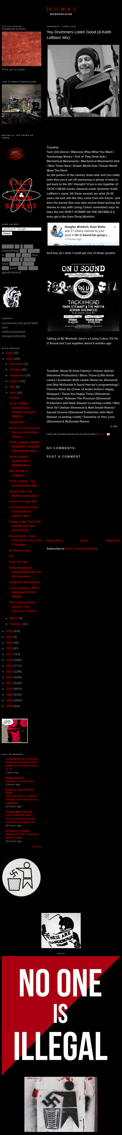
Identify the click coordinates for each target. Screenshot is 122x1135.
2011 (9, 688)
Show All (36, 846)
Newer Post (54, 540)
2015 (9, 665)
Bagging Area (15, 777)
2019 (9, 642)
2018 (9, 648)
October (16, 369)
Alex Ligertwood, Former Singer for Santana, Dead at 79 (22, 765)
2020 (9, 636)
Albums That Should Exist (20, 791)
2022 (9, 358)
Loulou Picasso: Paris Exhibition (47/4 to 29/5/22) (24, 592)
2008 (9, 706)
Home (84, 540)
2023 (9, 353)
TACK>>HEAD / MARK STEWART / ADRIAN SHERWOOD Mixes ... (25, 447)
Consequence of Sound (22, 758)
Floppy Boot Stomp (19, 811)
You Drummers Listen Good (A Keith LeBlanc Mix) (79, 35)
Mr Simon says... (20, 550)
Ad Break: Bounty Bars (24, 582)
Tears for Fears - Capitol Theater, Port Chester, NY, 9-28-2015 (22, 799)
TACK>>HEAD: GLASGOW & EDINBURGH (19, 461)
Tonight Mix (17, 422)
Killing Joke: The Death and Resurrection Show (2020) (25, 526)
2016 (9, 660)
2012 (9, 683)
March (14, 618)
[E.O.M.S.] (61, 9)
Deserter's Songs (17, 830)
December (17, 363)
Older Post (113, 540)
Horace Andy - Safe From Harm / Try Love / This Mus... (25, 540)
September (17, 375)
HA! (11, 556)
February (16, 624)
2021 (9, 631)
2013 (9, 677)
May (13, 386)
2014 (9, 671)
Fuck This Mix (18, 562)
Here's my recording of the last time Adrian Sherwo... (24, 432)
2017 (9, 654)
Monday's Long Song (19, 781)
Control (14, 397)
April (13, 392)
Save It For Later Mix (23, 501)
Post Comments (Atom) (82, 548)
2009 (9, 700)
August (15, 381)
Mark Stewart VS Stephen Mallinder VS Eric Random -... (25, 572)
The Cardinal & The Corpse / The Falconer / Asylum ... (24, 607)
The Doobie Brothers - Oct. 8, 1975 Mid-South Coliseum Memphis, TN (21, 818)
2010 (9, 694)
